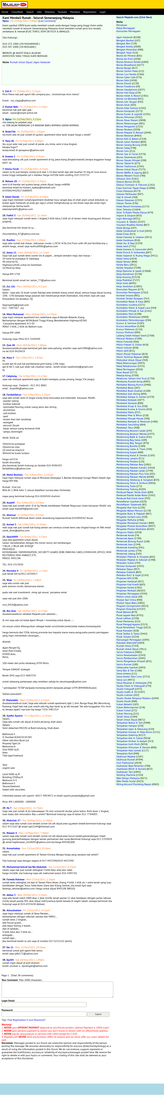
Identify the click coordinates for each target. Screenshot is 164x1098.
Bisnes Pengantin (125, 126)
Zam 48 (11, 345)
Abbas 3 (11, 895)
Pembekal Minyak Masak (129, 418)
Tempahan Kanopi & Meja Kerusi (134, 732)
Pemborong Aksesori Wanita (131, 433)
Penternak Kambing (127, 547)
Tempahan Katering (127, 735)
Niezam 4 (12, 833)
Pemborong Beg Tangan (129, 443)
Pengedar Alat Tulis (126, 507)
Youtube (62, 11)
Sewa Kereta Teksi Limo (129, 676)
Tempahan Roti (124, 753)
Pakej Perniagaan (125, 28)
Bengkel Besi (123, 43)
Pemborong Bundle (127, 446)
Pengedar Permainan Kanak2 (132, 522)
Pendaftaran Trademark (129, 504)
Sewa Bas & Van (125, 670)
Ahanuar (11, 515)
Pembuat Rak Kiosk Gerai (130, 498)
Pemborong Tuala (126, 486)
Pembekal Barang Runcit (129, 384)
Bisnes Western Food (127, 175)
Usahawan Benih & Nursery (131, 768)
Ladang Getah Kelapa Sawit (131, 335)
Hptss (6, 21)
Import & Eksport (125, 215)
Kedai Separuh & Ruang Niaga (133, 255)
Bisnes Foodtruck (125, 86)
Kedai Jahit (122, 246)
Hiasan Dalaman (125, 200)
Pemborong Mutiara (127, 461)
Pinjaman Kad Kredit (127, 584)
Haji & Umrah (123, 197)
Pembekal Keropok (126, 403)
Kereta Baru (122, 264)
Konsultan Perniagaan (128, 31)
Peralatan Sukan (125, 562)
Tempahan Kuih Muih (128, 744)
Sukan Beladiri (124, 704)
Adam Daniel (12, 196)
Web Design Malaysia (127, 778)
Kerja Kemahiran (125, 274)
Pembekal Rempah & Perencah (133, 421)
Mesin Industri (124, 347)
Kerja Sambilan (124, 286)
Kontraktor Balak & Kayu (130, 301)
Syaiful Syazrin (15, 715)
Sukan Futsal (123, 710)
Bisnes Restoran (125, 135)
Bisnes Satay (123, 147)
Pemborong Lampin (127, 458)
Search (30, 11)
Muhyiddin (12, 700)
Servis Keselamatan (127, 655)
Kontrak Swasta (124, 295)
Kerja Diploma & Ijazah (129, 270)
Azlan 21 (11, 252)
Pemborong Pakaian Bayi (129, 464)
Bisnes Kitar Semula (127, 108)
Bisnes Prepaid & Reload (129, 132)
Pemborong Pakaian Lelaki (130, 470)
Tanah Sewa (123, 716)
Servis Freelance (125, 652)
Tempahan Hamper (126, 725)
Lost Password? (37, 1019)
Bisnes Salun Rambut (128, 141)
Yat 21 (9, 947)
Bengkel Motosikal (126, 49)
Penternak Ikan (124, 544)
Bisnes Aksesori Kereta (128, 61)
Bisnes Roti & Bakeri (127, 138)
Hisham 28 (11, 181)
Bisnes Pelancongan (127, 123)
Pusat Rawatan (124, 630)
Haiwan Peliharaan (126, 194)
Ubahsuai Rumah (125, 759)
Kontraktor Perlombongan (130, 320)
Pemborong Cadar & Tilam (131, 449)
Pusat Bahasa (123, 612)
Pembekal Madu (125, 412)
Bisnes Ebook (123, 83)
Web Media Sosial (126, 781)
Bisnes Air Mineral (126, 55)
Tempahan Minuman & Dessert (133, 747)
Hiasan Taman (124, 203)
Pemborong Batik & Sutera (131, 436)
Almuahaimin (14, 910)
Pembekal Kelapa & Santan (131, 396)
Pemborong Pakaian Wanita (131, 476)
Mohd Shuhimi (15, 474)
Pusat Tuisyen (123, 636)
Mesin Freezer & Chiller (129, 344)
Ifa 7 (9, 808)
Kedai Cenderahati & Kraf (130, 230)
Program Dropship (126, 609)
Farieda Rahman (16, 879)
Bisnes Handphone (126, 89)
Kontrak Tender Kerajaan (129, 298)
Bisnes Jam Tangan (126, 101)
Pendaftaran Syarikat (127, 501)
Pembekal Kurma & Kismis (131, 409)
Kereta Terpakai (124, 267)
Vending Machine (125, 774)
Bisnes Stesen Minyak (128, 160)
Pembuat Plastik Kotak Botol (132, 495)
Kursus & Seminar (126, 323)
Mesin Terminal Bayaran (129, 357)
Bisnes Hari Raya (125, 92)
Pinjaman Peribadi (126, 590)
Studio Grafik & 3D (126, 691)
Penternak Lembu (125, 550)
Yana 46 (9, 141)
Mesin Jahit (122, 350)
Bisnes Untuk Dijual (127, 169)
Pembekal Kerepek (126, 399)
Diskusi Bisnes (124, 181)
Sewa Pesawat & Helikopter (131, 682)
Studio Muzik (123, 701)
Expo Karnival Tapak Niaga (131, 188)
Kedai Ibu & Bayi (125, 243)
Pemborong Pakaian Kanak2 (131, 467)
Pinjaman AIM (123, 578)
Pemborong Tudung (127, 489)
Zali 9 (8, 91)
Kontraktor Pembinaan (128, 316)
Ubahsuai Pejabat (125, 756)
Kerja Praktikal (124, 280)
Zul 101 (11, 286)
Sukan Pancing (124, 713)
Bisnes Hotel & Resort (128, 95)
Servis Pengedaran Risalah (130, 661)
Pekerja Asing (123, 375)
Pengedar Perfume (126, 519)
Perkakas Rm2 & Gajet (128, 575)
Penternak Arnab (125, 535)
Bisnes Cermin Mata (127, 71)
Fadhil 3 (11, 215)
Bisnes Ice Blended (126, 98)
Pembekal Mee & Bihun (129, 415)
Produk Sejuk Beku (126, 602)
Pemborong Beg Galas (128, 440)
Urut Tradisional (125, 762)
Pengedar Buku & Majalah (130, 513)
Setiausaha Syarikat (127, 667)
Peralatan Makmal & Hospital (132, 556)
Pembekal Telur (124, 427)
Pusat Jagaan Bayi (126, 615)
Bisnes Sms (122, 151)
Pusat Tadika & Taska (127, 633)
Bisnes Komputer (125, 111)
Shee (9, 580)
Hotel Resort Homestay (128, 206)
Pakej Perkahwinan (126, 366)
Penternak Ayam (125, 538)
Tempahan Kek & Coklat (129, 738)
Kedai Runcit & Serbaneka (130, 252)
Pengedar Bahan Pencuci (129, 510)
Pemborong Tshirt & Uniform (132, 483)
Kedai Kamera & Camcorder (131, 249)
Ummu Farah (12, 169)
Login (103, 11)
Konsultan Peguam (126, 289)
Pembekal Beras (125, 387)
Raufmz (11, 240)
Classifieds (17, 11)
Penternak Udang (125, 553)
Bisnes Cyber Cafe (125, 77)
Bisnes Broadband (126, 64)
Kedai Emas (122, 233)
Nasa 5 (10, 357)
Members (75, 11)
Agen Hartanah (42, 62)
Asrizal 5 (11, 524)
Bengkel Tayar (124, 52)
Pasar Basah (122, 372)
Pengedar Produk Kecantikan (132, 526)
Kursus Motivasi (125, 332)
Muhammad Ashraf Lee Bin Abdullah (27, 867)
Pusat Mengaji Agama (128, 624)
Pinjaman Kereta (125, 587)
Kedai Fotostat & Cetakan (130, 237)
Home (5, 11)
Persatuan (121, 25)
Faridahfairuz (14, 394)
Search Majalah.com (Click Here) (134, 17)
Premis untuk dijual (127, 596)
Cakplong (11, 376)
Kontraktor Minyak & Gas (130, 310)
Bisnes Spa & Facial (127, 154)
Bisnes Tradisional (126, 166)
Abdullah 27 (13, 820)
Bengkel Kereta (124, 46)
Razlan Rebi (11, 106)
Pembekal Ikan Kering (128, 393)
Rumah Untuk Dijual (21, 62)
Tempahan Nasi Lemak (128, 750)
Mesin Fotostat (124, 341)
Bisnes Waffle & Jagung (129, 172)
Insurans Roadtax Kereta (129, 224)
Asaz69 (11, 502)
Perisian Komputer (126, 566)
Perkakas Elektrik (125, 572)
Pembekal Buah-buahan (129, 390)
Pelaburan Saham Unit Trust (131, 378)
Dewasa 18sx (123, 178)
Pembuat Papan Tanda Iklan (131, 492)
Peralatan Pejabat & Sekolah (132, 559)
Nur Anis (11, 611)
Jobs (39, 11)
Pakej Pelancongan (126, 363)
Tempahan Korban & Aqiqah (131, 741)
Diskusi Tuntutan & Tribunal (131, 184)
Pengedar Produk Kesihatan (131, 529)
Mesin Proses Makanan (128, 353)
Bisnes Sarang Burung (128, 144)
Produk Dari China (126, 599)
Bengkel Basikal (125, 40)
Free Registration (17, 1019)
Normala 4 (12, 570)
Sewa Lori (121, 679)
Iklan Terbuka (123, 209)
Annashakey (13, 848)
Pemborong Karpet (126, 452)
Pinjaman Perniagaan (127, 593)
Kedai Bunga (123, 227)
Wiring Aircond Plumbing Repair (133, 784)
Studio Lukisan (124, 695)
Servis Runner (124, 664)
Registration (89, 11)
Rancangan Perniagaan (129, 639)
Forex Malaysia (124, 191)
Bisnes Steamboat (126, 157)
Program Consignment (128, 605)
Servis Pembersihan (127, 658)
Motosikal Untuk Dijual (129, 360)
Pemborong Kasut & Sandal (131, 455)
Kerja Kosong (123, 277)
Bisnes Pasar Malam (127, 120)
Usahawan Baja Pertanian (130, 765)
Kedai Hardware (125, 240)
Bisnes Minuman (125, 117)
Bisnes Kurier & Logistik (129, 114)
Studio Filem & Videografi (130, 685)
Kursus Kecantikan (126, 326)
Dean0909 (12, 536)
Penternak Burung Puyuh (129, 541)
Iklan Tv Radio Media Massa (131, 212)
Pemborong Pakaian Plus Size (132, 473)
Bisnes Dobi (122, 80)
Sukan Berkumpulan (127, 707)
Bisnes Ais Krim (124, 58)
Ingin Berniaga (124, 218)
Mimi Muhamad (15, 314)
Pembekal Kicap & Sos (128, 406)
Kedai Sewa (122, 258)
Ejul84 (10, 960)
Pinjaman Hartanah (126, 581)
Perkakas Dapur (124, 569)
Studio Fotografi (125, 688)
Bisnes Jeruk (123, 104)
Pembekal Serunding (127, 424)
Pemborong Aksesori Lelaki (131, 430)
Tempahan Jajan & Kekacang (132, 729)
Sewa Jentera (123, 673)
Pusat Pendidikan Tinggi (129, 627)
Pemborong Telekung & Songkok (134, 479)
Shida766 (10, 131)
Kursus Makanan (125, 329)
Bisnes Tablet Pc (125, 163)
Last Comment (47, 20)
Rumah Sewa (123, 645)
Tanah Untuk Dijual (126, 719)
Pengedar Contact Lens (128, 516)
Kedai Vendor (123, 261)
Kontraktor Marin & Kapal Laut (133, 307)
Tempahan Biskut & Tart (129, 722)
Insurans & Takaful (126, 221)
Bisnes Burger (123, 68)
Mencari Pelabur (125, 338)
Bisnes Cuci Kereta (126, 74)
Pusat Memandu (125, 621)
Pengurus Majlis (125, 532)
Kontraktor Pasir (125, 313)
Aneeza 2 (10, 156)
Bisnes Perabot (124, 129)
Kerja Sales (122, 283)
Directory (49, 11)
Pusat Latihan (123, 618)
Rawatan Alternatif (126, 642)
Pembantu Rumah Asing (129, 381)
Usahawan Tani (124, 771)
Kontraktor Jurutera (126, 304)
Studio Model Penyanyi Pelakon (133, 698)
